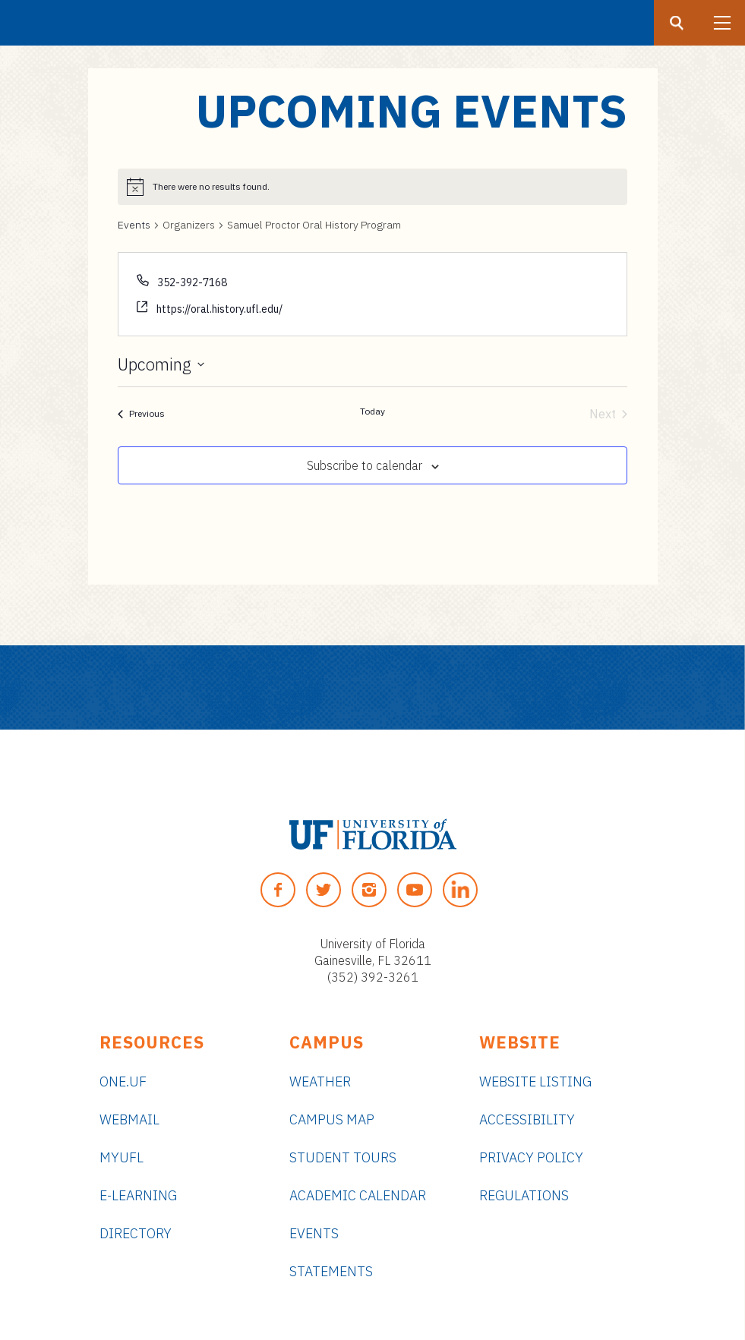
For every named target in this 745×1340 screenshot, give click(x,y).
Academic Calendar (357, 1195)
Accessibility (527, 1119)
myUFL (121, 1157)
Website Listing (535, 1081)
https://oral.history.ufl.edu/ (219, 309)
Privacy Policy (531, 1157)
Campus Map (331, 1119)
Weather (320, 1081)
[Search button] (676, 23)
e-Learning (138, 1195)
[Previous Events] (141, 413)
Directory (135, 1233)
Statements (331, 1271)
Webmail (129, 1119)
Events (134, 225)
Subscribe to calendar (364, 465)
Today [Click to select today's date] (372, 411)
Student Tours (342, 1157)
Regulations (524, 1195)
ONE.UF (123, 1081)
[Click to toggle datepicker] (161, 364)
